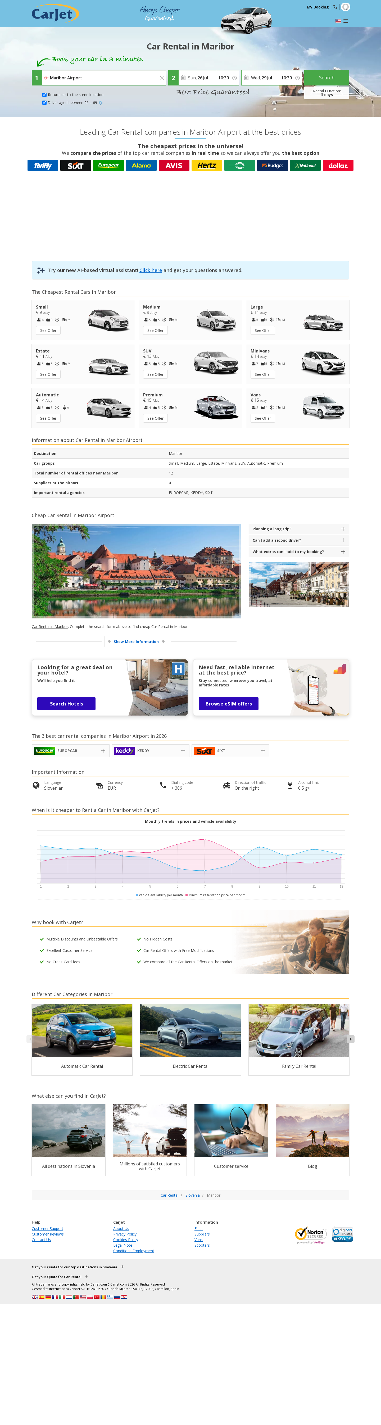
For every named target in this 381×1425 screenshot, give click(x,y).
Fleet (198, 1228)
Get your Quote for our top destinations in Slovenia (74, 1267)
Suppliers (202, 1234)
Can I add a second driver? (277, 540)
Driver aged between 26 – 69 (75, 102)
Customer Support (47, 1228)
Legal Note (122, 1245)
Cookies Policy (125, 1239)
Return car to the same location (75, 94)
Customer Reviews (48, 1234)
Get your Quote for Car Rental (56, 1276)
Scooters (202, 1245)
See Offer (48, 330)
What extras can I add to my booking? (288, 551)
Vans (198, 1239)
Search (326, 77)
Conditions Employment (133, 1250)
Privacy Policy (125, 1234)
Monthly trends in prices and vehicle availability (190, 821)
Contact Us (41, 1239)
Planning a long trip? (272, 528)
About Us (121, 1228)
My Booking (318, 7)
